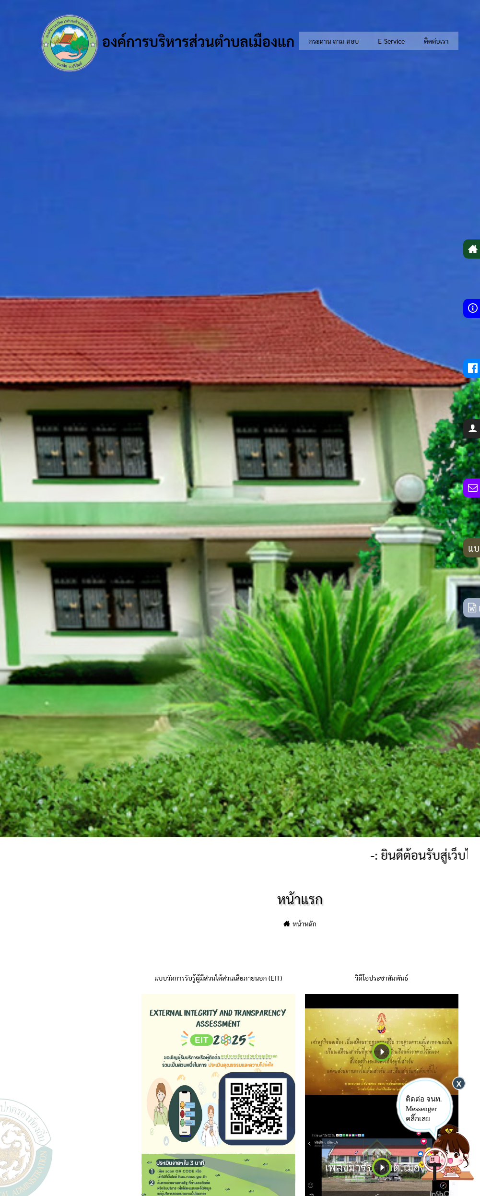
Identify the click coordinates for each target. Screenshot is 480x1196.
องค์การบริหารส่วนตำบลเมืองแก (167, 43)
